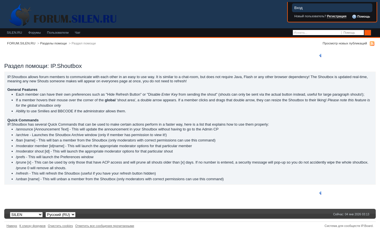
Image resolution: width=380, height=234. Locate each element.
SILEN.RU (14, 32)
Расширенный (375, 33)
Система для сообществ (342, 225)
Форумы (34, 32)
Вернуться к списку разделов (344, 55)
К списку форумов (33, 225)
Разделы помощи (53, 43)
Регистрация (337, 16)
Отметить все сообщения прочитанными (104, 225)
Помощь (361, 16)
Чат (77, 32)
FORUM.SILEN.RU (21, 43)
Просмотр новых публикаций (345, 43)
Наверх (12, 225)
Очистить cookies (60, 225)
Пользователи (58, 32)
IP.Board (367, 225)
